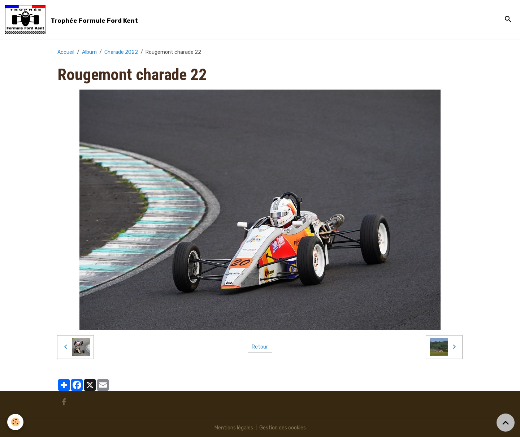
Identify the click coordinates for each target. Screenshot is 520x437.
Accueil (65, 52)
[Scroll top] (506, 423)
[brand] (72, 19)
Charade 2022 (121, 52)
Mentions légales (233, 428)
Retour (260, 347)
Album (89, 52)
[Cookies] (15, 422)
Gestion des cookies (282, 428)
